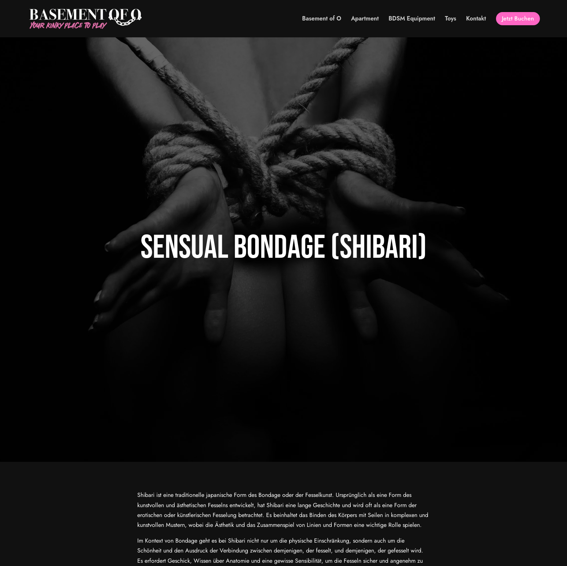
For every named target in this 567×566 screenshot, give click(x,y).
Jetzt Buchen (518, 18)
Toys (450, 18)
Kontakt (476, 18)
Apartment (365, 18)
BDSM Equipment (412, 18)
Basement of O (321, 18)
